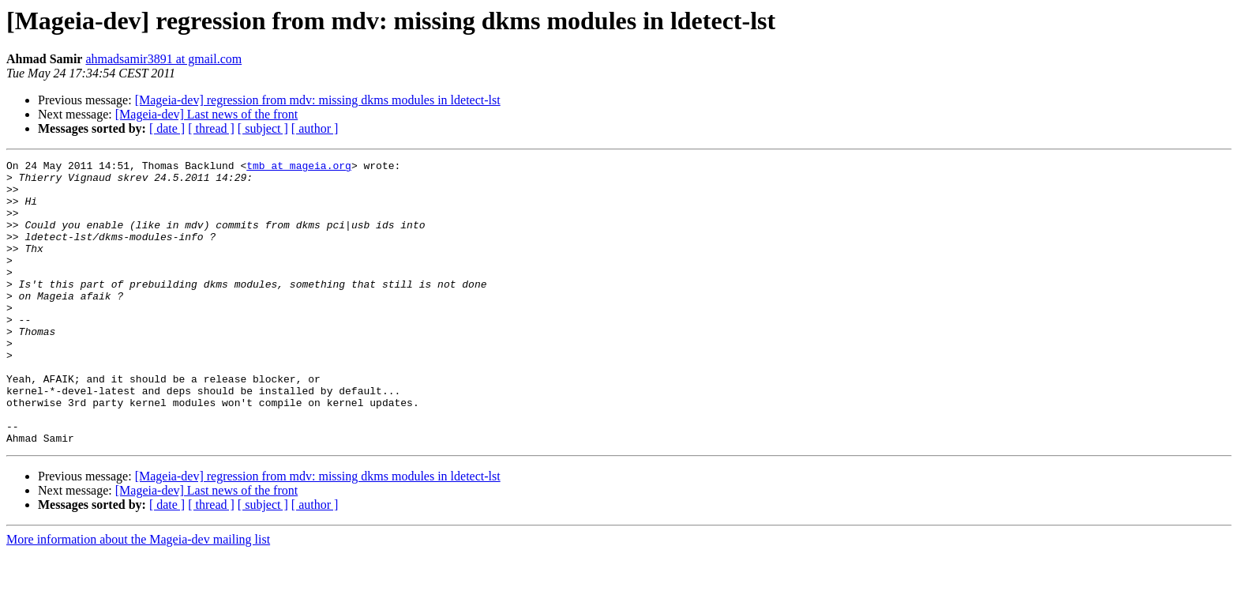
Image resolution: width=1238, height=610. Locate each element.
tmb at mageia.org (298, 167)
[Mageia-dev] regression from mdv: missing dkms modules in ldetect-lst (318, 100)
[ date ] (167, 128)
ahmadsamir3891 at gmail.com (163, 59)
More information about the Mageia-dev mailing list (138, 596)
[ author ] (315, 128)
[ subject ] (263, 128)
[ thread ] (211, 128)
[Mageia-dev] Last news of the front (206, 114)
